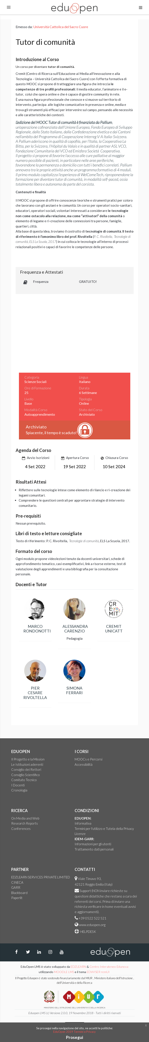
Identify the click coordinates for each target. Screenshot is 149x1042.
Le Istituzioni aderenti (27, 764)
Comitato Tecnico (24, 780)
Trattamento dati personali (94, 849)
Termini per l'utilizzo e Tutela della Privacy (104, 829)
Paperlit (16, 898)
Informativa (83, 823)
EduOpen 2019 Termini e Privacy (74, 1031)
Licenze (80, 834)
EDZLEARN (78, 966)
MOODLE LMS (64, 972)
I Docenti (18, 785)
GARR (15, 887)
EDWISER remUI (98, 972)
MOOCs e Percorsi (88, 759)
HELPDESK (88, 932)
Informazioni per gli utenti (93, 844)
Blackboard (19, 893)
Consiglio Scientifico (25, 775)
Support (85, 891)
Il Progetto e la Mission (27, 759)
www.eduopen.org (92, 925)
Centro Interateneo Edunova (109, 966)
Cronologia (19, 790)
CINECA (17, 882)
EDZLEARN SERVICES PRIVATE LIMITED (40, 877)
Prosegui (74, 1037)
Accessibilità (83, 764)
